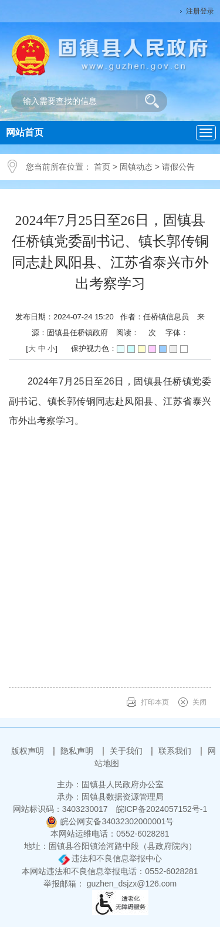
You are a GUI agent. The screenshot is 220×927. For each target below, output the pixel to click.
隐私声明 (78, 751)
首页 (102, 166)
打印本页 (155, 702)
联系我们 (176, 751)
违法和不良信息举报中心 (110, 858)
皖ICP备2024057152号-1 (162, 809)
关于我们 (127, 751)
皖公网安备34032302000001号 (110, 821)
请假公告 (178, 166)
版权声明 (28, 751)
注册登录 (200, 11)
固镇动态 (136, 166)
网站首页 (24, 132)
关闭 (199, 702)
